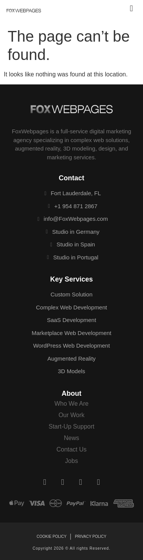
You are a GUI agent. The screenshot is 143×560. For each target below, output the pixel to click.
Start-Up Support (71, 426)
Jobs (71, 461)
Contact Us (71, 449)
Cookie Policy (51, 536)
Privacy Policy (90, 536)
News (71, 438)
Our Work (71, 415)
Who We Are (72, 403)
